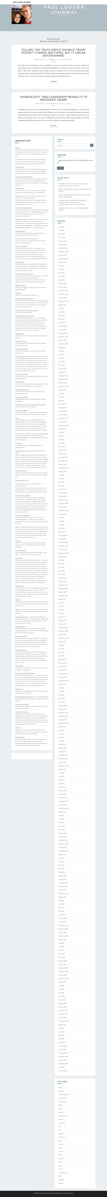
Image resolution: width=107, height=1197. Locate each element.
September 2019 (63, 510)
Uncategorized (62, 1172)
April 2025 (61, 276)
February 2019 (62, 535)
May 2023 (61, 358)
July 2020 (61, 475)
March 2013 (61, 787)
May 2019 (61, 525)
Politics (60, 1151)
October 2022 (62, 383)
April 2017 (61, 613)
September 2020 (63, 468)
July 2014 (61, 730)
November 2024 (63, 294)
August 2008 (62, 982)
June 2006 (61, 1067)
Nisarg (70, 1193)
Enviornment (62, 1101)
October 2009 (62, 932)
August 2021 (62, 429)
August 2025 (62, 262)
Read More (54, 81)
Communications (63, 1094)
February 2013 (62, 790)
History (60, 1112)
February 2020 (62, 493)
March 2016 (61, 659)
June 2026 (61, 227)
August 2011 (62, 854)
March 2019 (61, 532)
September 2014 (63, 723)
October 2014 (62, 720)
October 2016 (62, 634)
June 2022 (61, 397)
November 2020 (63, 461)
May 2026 (61, 230)
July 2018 (61, 560)
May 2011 (61, 865)
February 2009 (62, 961)
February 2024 (62, 326)
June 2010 (61, 904)
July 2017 (61, 603)
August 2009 (62, 939)
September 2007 (63, 1021)
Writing (60, 1183)
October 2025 (62, 255)
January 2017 (62, 624)
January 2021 (62, 454)
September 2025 (63, 259)
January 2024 (62, 330)
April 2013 (61, 783)
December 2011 (63, 840)
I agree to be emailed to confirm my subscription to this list (75, 161)
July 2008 (61, 986)
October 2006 (62, 1060)
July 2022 (61, 393)
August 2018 (62, 556)
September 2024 (63, 301)
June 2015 (61, 691)
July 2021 (61, 432)
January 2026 (62, 244)
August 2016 (62, 642)
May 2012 (61, 822)
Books (60, 1087)
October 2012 (62, 805)
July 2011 (61, 858)
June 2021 (61, 436)
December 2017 (63, 585)
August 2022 (62, 390)
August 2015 (62, 684)
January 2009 (62, 964)
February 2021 (62, 450)
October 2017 (62, 592)
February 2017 (62, 620)
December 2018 (63, 542)
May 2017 (61, 610)
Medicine (61, 1133)
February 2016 (62, 663)
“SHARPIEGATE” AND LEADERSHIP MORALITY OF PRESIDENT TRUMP (53, 98)
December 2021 (63, 415)
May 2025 (61, 273)
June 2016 (61, 649)
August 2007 (62, 1025)
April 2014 (61, 741)
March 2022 (61, 404)
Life (59, 1130)
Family (60, 1105)
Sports (60, 1165)
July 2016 (61, 645)
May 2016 (61, 652)
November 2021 (63, 418)
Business (61, 1091)
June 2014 (61, 734)
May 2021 (61, 439)
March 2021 (61, 447)
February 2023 (62, 369)
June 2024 (61, 312)
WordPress (58, 1193)
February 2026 (62, 241)
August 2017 (62, 599)
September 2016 (63, 638)
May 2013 (61, 780)
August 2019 (62, 514)
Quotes (60, 1155)
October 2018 (62, 549)
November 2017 (63, 588)
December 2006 (63, 1053)
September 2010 (63, 893)
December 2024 (63, 290)
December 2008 (63, 968)
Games (60, 1109)
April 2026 (61, 234)
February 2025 (62, 283)
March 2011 (61, 872)
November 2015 (63, 674)
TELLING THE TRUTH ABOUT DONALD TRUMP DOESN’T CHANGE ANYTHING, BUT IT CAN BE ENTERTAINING (53, 52)
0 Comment (68, 59)
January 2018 (62, 581)
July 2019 (61, 517)
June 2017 (61, 606)
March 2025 (61, 280)
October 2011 (62, 847)
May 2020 (61, 482)
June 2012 (61, 819)
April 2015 (61, 698)
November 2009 (63, 929)
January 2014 (62, 751)
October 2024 (62, 298)
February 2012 (62, 833)
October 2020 (62, 464)
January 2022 (62, 411)
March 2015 (61, 702)
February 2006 (62, 1071)
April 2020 (61, 486)
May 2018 (61, 567)
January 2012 (62, 837)
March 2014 (61, 744)
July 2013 (61, 773)
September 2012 (63, 808)
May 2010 (61, 907)
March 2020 (61, 489)
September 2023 (63, 344)
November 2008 (63, 971)
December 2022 (63, 376)
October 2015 (62, 677)
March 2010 (61, 915)
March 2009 (61, 957)
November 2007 (63, 1014)
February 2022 (62, 407)
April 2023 (61, 361)
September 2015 (63, 681)
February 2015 (62, 705)
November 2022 (63, 379)
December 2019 (63, 500)
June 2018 (61, 564)
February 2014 (62, 748)
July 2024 (61, 308)
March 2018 (61, 574)
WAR (59, 1176)
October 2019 (62, 507)
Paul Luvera (57, 59)
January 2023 (62, 372)
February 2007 (62, 1046)
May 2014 (61, 737)
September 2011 (63, 851)
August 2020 (62, 471)
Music (60, 1140)
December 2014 (63, 712)
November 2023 (63, 337)
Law (59, 1126)
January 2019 (62, 539)
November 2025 (63, 251)
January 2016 (62, 666)
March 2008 (61, 1000)
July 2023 (61, 351)
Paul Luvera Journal (22, 2)
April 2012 (61, 826)
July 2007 (61, 1028)
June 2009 (61, 947)
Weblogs (61, 1180)
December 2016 (63, 627)
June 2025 (61, 269)
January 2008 (62, 1007)
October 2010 (62, 890)
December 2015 (63, 670)
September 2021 (63, 425)
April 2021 (61, 443)
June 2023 (61, 354)
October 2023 (62, 340)
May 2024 (61, 315)
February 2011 (62, 876)
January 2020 (62, 496)
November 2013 (63, 759)
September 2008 (63, 978)
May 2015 (61, 695)
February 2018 (62, 578)
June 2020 (61, 478)
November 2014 (63, 716)
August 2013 (62, 769)
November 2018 (63, 546)
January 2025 (62, 287)
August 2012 (62, 812)
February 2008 (62, 1003)
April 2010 (61, 911)
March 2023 (61, 365)
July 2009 (61, 943)
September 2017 (63, 595)
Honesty (61, 1119)
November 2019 (63, 503)
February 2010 (62, 918)
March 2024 (61, 322)
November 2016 (63, 631)
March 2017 (61, 617)
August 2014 (62, 727)
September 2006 (63, 1063)
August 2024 (62, 305)
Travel (60, 1169)
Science (60, 1162)
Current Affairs (62, 1098)
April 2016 (61, 656)
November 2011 (63, 844)
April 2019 (61, 528)
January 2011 (62, 879)
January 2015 (62, 709)
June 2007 (61, 1032)
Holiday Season (63, 1116)
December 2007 (63, 1010)
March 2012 (61, 830)
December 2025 (63, 248)
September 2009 (63, 936)
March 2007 (61, 1042)
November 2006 (63, 1056)
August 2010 (62, 897)
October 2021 (62, 422)
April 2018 (61, 571)
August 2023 (62, 347)
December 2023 (63, 333)
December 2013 (63, 755)
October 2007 (62, 1017)
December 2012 (63, 798)
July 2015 (61, 688)
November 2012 (63, 801)
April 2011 (61, 868)
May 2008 (61, 993)
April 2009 (61, 954)
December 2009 (63, 925)
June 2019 (61, 521)
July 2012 (61, 815)
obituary (61, 1144)
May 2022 (61, 400)
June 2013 (61, 776)
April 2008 (61, 996)
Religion (61, 1158)
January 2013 (62, 794)
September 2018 (63, 553)
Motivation (61, 1137)
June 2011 (61, 861)
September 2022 (63, 386)
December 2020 (63, 457)
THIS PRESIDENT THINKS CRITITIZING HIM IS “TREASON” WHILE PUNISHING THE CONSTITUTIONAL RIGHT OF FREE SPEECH (72, 202)
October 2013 (62, 762)
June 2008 (61, 989)
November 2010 (63, 886)
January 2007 (62, 1049)
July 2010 (61, 900)
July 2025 (61, 266)
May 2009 (61, 950)
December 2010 (63, 883)
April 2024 (61, 319)
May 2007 (61, 1035)
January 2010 (62, 922)
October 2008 (62, 975)
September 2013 (63, 766)
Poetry (60, 1148)
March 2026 (61, 237)
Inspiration (61, 1123)
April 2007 (61, 1039)
